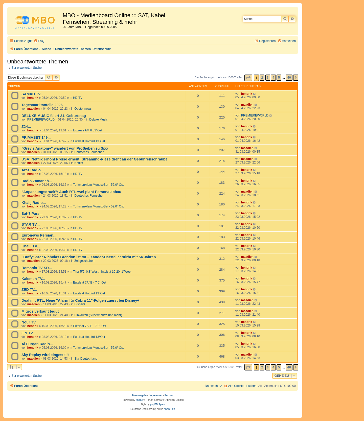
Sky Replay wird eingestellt (45, 355)
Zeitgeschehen (84, 261)
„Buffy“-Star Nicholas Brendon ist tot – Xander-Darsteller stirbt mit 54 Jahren (88, 257)
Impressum (155, 395)
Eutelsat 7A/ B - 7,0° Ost (89, 282)
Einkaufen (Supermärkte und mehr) (98, 315)
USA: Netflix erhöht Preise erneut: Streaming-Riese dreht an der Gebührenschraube (94, 159)
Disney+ (79, 304)
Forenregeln (139, 395)
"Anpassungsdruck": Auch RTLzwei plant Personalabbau (71, 192)
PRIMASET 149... (36, 137)
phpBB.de (169, 409)
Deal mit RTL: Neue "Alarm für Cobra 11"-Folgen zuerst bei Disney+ (80, 300)
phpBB (139, 400)
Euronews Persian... (38, 235)
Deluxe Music (98, 119)
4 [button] (273, 77)
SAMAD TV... (32, 94)
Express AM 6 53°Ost (87, 130)
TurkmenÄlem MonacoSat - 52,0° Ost (98, 184)
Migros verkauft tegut (40, 311)
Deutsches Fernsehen (89, 152)
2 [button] (262, 77)
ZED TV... (29, 290)
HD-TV (77, 98)
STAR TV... (30, 224)
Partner (169, 395)
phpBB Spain (157, 404)
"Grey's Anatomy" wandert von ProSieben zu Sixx (64, 148)
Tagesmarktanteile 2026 (42, 105)
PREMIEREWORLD (41, 119)
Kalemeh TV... (33, 279)
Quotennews (83, 108)
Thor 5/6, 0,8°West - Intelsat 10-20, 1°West (102, 271)
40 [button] (289, 77)
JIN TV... (28, 333)
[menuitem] (39, 41)
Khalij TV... (30, 246)
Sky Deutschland (85, 358)
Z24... (26, 127)
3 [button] (268, 77)
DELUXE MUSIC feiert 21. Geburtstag (53, 116)
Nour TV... (29, 322)
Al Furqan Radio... (37, 344)
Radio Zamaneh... (36, 181)
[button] (248, 78)
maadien (33, 108)
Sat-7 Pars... (31, 214)
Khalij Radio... (33, 203)
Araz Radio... (32, 170)
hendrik (32, 98)
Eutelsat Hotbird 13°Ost (89, 141)
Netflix (78, 163)
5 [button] (279, 77)
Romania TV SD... (36, 268)
